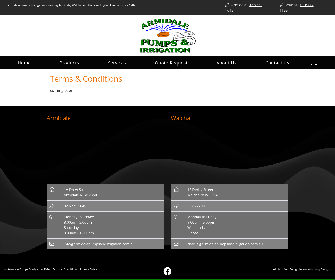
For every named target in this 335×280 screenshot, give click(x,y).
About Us (226, 63)
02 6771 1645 (75, 206)
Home (24, 63)
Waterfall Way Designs (317, 269)
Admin (277, 269)
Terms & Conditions (65, 269)
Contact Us (277, 63)
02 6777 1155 (198, 206)
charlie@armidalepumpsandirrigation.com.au (225, 244)
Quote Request (171, 63)
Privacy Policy (88, 269)
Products (69, 63)
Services (117, 63)
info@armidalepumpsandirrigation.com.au (99, 244)
